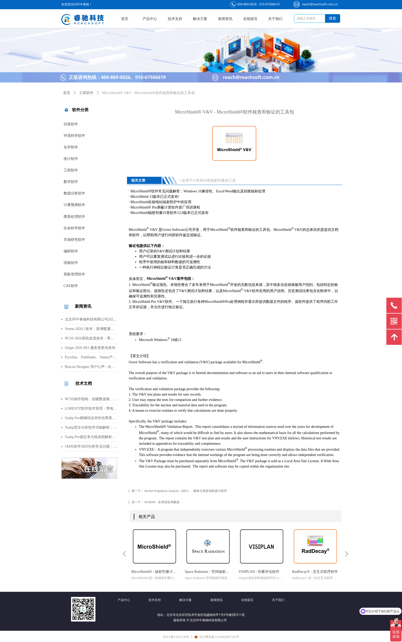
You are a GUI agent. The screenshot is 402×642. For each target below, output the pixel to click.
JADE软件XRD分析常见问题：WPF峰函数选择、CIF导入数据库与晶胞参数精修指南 (91, 446)
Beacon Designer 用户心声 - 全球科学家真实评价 (91, 367)
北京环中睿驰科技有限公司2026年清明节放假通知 (91, 319)
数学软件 (71, 182)
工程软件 (71, 170)
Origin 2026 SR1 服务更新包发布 (90, 348)
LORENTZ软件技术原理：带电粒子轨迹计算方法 (91, 408)
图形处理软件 (74, 217)
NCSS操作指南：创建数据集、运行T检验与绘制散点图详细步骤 (91, 399)
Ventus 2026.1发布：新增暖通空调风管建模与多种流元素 (91, 329)
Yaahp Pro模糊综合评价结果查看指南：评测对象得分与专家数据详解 (91, 418)
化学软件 (71, 147)
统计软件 (71, 159)
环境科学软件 (74, 136)
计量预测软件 (74, 205)
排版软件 (71, 263)
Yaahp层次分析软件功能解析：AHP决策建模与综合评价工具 (91, 427)
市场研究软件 (74, 240)
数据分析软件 (74, 193)
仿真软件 (71, 124)
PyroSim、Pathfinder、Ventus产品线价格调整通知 (91, 357)
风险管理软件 (74, 274)
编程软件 (71, 251)
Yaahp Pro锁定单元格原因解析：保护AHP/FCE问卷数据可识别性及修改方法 (91, 437)
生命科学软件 (74, 228)
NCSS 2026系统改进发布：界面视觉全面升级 (91, 338)
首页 (66, 93)
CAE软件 (71, 286)
